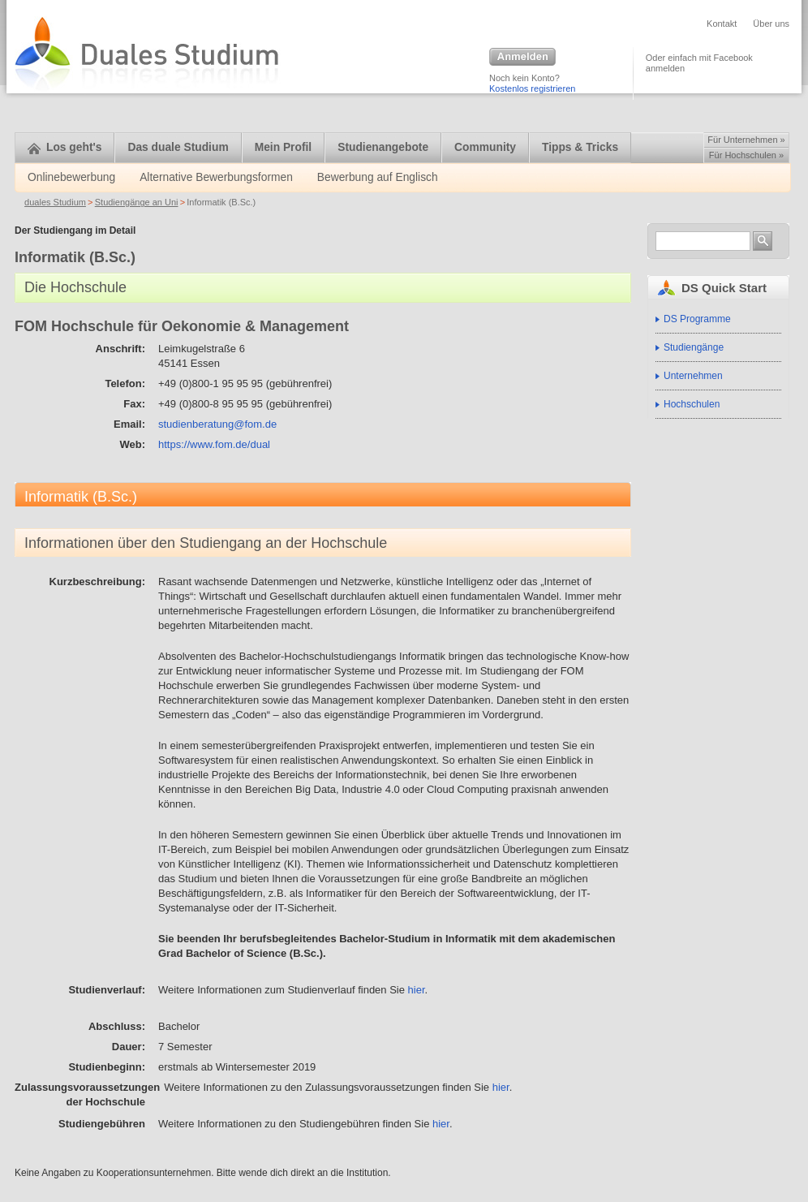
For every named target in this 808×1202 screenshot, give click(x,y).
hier (416, 990)
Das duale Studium (177, 147)
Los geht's (64, 147)
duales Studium (55, 202)
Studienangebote (382, 147)
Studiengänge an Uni (136, 202)
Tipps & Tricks (580, 147)
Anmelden (522, 57)
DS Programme (697, 319)
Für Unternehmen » (745, 139)
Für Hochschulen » (746, 155)
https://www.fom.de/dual (214, 444)
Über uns (771, 23)
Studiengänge (694, 347)
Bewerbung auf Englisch (377, 177)
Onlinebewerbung (71, 177)
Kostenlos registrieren (532, 88)
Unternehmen (693, 375)
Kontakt (722, 23)
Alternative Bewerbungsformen (216, 177)
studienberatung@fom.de (217, 424)
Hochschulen (692, 404)
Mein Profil (283, 147)
